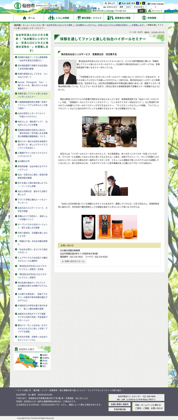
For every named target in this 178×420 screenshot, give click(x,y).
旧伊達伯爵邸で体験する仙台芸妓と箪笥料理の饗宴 (32, 67)
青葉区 (45, 355)
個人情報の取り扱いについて (72, 390)
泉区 (44, 366)
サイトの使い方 (24, 390)
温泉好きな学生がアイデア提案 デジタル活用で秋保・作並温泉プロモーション (32, 316)
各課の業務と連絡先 (120, 404)
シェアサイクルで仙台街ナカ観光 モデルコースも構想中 (33, 259)
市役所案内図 (120, 409)
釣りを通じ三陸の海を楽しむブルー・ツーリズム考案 (32, 184)
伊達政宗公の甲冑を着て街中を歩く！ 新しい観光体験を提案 (32, 307)
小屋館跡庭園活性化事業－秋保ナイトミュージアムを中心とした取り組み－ (32, 105)
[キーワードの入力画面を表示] (93, 10)
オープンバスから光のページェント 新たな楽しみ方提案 (32, 226)
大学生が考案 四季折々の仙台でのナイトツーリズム (32, 338)
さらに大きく (139, 7)
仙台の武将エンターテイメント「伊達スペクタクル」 (31, 115)
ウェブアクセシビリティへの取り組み (104, 390)
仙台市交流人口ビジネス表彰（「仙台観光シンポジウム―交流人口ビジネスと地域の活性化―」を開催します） (96, 24)
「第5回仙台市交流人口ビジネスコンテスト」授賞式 (32, 276)
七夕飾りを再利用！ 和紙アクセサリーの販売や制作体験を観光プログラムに (32, 297)
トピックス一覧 (37, 24)
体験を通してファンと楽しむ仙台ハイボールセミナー (32, 95)
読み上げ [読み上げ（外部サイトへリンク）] (111, 3)
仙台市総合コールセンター (130, 396)
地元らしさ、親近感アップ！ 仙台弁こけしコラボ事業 (32, 123)
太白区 (45, 363)
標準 (133, 3)
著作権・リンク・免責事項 (45, 390)
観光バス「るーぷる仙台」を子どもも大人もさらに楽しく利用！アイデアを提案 (32, 328)
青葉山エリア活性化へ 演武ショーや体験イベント (32, 218)
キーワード (98, 11)
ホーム (26, 24)
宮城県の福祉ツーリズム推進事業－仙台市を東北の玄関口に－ (32, 59)
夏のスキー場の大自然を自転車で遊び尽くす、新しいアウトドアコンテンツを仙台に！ (32, 144)
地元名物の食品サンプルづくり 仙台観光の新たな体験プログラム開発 (32, 285)
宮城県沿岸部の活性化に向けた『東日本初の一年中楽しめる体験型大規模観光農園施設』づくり (32, 133)
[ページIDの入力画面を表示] (105, 10)
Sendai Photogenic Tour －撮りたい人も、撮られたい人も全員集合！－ (32, 85)
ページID (108, 11)
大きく (128, 7)
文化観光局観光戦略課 (70, 250)
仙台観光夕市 (24, 161)
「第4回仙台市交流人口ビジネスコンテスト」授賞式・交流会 (32, 267)
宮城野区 (45, 358)
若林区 (45, 360)
